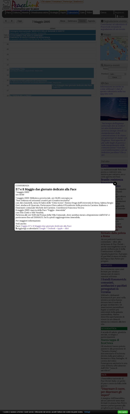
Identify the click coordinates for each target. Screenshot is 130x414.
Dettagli (87, 412)
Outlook (51, 228)
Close (115, 183)
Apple (60, 228)
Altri (67, 228)
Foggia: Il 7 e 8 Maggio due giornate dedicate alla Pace (46, 226)
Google (42, 228)
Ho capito (123, 412)
